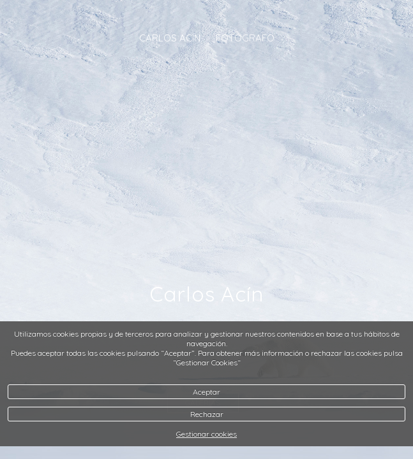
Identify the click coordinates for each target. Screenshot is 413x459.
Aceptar (206, 392)
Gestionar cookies (206, 434)
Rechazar (206, 414)
